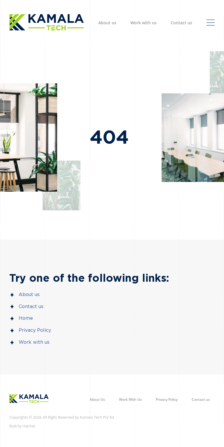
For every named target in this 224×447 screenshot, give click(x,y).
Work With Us (130, 399)
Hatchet (28, 426)
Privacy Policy (35, 330)
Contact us (181, 22)
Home (26, 318)
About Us (97, 399)
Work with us (143, 22)
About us (107, 22)
